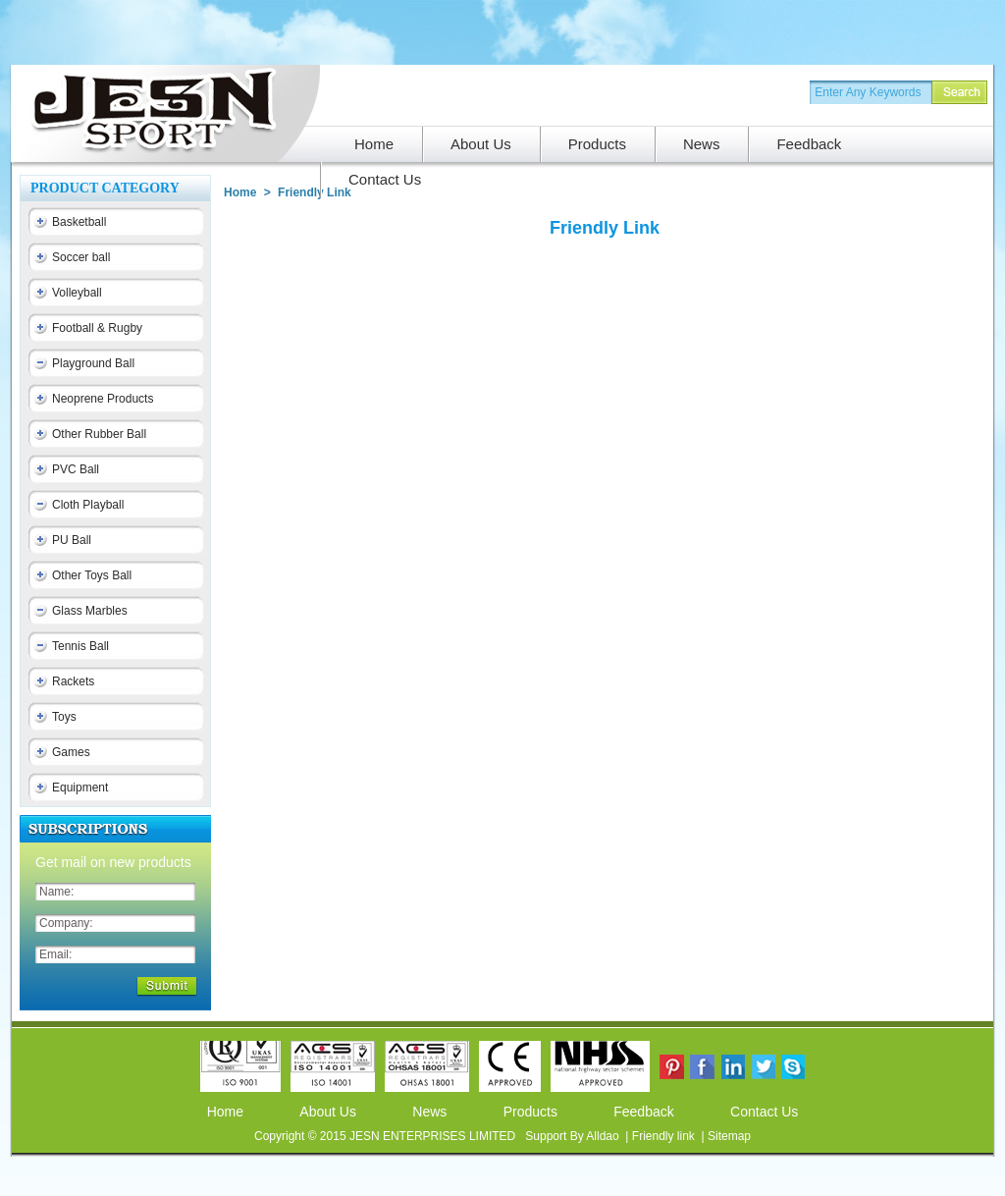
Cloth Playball (88, 505)
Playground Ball (93, 363)
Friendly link (665, 1136)
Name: (56, 891)
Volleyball (77, 292)
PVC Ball (75, 469)
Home (225, 1111)
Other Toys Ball (92, 575)
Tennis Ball (80, 646)
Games (71, 752)
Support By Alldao (573, 1136)
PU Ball (71, 540)
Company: (66, 923)
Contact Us (764, 1111)
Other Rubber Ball (99, 434)
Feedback (643, 1111)
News (429, 1111)
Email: (55, 954)
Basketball (79, 222)
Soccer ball (81, 257)
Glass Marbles (90, 611)
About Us (327, 1111)
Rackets (73, 681)
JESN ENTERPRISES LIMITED (434, 1136)
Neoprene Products (102, 399)
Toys (64, 717)
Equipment (80, 787)
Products (530, 1111)
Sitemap (729, 1136)
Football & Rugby (97, 328)
